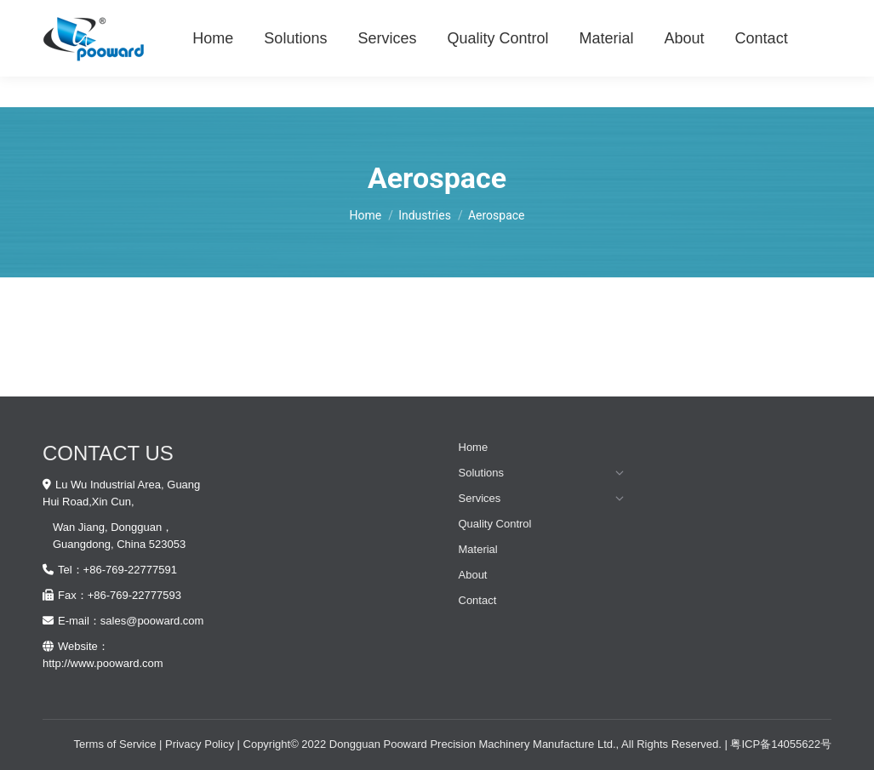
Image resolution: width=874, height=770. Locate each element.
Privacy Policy (199, 744)
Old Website (801, 15)
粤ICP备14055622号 (780, 744)
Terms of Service (115, 744)
